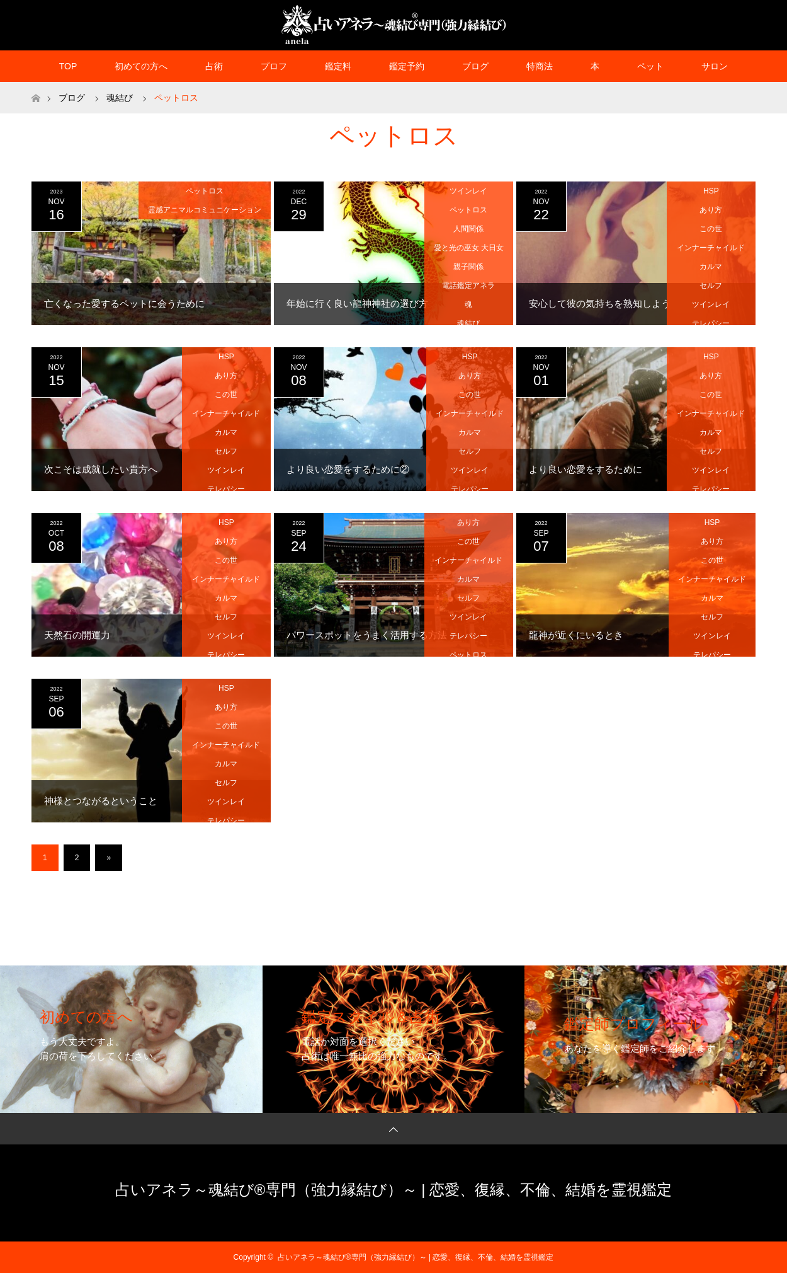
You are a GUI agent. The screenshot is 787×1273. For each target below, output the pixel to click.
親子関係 (468, 266)
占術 (214, 66)
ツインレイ (468, 191)
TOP (68, 66)
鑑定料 (338, 66)
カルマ (710, 266)
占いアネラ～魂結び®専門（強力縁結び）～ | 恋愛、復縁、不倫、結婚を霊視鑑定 (393, 1189)
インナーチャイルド (711, 247)
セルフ (710, 285)
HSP (711, 191)
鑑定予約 (406, 66)
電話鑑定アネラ (468, 285)
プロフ (274, 66)
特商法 (539, 66)
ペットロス (205, 191)
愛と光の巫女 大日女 (469, 247)
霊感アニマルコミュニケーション (204, 209)
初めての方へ (141, 66)
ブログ (475, 66)
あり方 (710, 209)
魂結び (468, 323)
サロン (714, 66)
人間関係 (468, 228)
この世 (710, 228)
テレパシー (711, 323)
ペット (650, 66)
